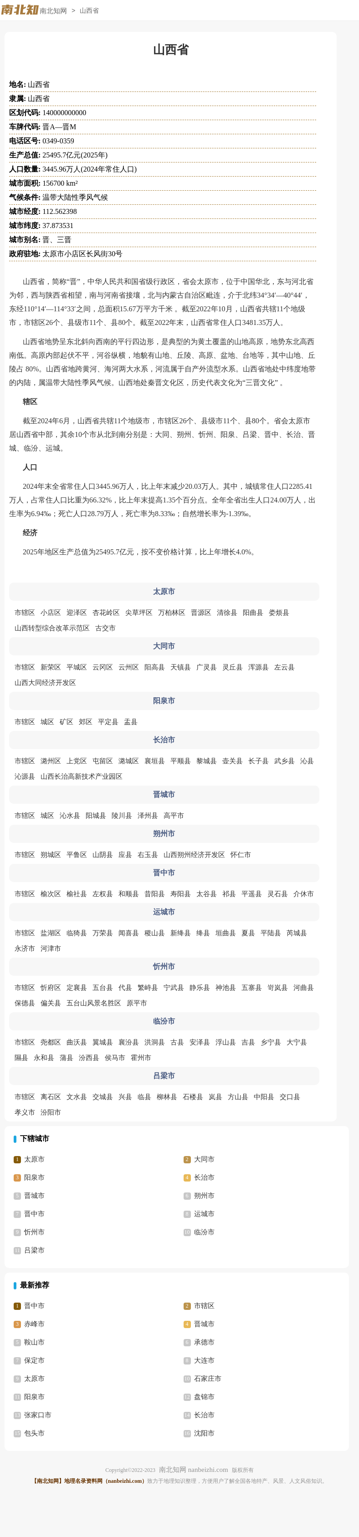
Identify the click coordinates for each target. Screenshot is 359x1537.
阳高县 (154, 667)
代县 (125, 987)
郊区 (85, 721)
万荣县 (102, 933)
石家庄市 (207, 1378)
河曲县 (303, 987)
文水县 (77, 1097)
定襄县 (77, 987)
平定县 (108, 721)
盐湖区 (51, 933)
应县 (125, 854)
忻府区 (51, 987)
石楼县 (193, 1097)
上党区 (77, 761)
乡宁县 (271, 1042)
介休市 (303, 894)
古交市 (105, 628)
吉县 (248, 1042)
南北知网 (53, 11)
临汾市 (204, 1232)
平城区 (77, 667)
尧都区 (51, 1042)
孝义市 (25, 1112)
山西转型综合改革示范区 (52, 628)
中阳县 (264, 1097)
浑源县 (258, 667)
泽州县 (148, 815)
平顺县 (180, 761)
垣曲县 (225, 933)
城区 (47, 721)
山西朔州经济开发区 (194, 854)
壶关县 (232, 761)
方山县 (238, 1097)
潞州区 (51, 761)
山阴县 (102, 854)
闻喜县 (128, 933)
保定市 (34, 1360)
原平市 (137, 1003)
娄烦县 (279, 612)
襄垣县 (154, 761)
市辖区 (25, 612)
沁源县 (25, 776)
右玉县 (148, 854)
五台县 (102, 987)
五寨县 (251, 987)
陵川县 (122, 815)
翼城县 (102, 1042)
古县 (177, 1042)
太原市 (34, 1159)
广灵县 (206, 667)
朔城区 (51, 854)
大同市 (204, 1159)
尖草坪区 (139, 612)
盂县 (131, 721)
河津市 (51, 948)
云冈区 (102, 667)
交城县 (102, 1097)
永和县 (44, 1057)
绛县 (203, 933)
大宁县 (297, 1042)
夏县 (248, 933)
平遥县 (251, 894)
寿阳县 (180, 894)
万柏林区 (171, 612)
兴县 (125, 1097)
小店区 (51, 612)
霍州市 (141, 1057)
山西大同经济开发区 (45, 682)
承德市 (204, 1342)
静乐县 (200, 987)
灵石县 (277, 894)
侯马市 (115, 1057)
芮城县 (297, 933)
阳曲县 (253, 612)
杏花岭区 (106, 612)
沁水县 (70, 815)
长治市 (204, 1177)
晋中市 (34, 1213)
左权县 (102, 894)
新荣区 (51, 667)
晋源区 (201, 612)
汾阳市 (51, 1112)
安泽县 (200, 1042)
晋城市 (34, 1195)
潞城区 (128, 761)
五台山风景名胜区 (94, 1003)
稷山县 (154, 933)
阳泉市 (34, 1177)
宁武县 (174, 987)
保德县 (25, 1003)
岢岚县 (277, 987)
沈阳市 (204, 1433)
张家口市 (37, 1415)
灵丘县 (232, 667)
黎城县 (206, 761)
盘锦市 (204, 1396)
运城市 (204, 1213)
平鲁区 (77, 854)
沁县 (307, 761)
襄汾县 (128, 1042)
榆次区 (51, 894)
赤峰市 (34, 1324)
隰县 (21, 1057)
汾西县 (89, 1057)
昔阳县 (154, 894)
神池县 (225, 987)
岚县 (215, 1097)
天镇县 (180, 667)
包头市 (34, 1433)
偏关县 (51, 1003)
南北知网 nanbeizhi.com (193, 1469)
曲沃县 (77, 1042)
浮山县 (225, 1042)
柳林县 (167, 1097)
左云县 (284, 667)
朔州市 (204, 1195)
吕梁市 (34, 1250)
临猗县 (77, 933)
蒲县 (66, 1057)
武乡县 (284, 761)
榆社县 (77, 894)
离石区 (51, 1097)
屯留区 (102, 761)
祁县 (229, 894)
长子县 (258, 761)
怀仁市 (241, 854)
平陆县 (271, 933)
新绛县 (180, 933)
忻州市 (34, 1232)
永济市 (25, 948)
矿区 (66, 721)
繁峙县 (148, 987)
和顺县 (128, 894)
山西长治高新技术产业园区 (82, 776)
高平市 (174, 815)
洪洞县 (154, 1042)
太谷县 (206, 894)
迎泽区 (77, 612)
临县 (144, 1097)
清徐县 (227, 612)
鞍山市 (34, 1342)
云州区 (128, 667)
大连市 (204, 1360)
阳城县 (96, 815)
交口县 (290, 1097)
